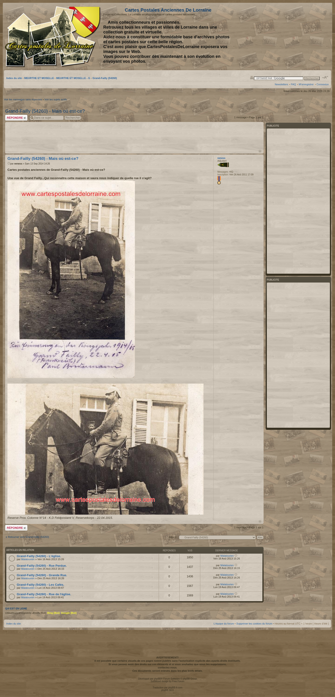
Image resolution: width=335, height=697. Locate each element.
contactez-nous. (167, 667)
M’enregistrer (306, 84)
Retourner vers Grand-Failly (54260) (28, 537)
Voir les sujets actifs (55, 99)
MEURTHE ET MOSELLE (39, 78)
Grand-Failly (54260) (104, 78)
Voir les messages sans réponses (23, 99)
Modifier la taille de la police (325, 77)
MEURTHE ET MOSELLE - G (73, 78)
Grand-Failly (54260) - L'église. (39, 556)
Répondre (16, 118)
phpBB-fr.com (175, 687)
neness (18, 163)
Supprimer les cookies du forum (254, 623)
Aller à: (173, 537)
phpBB (157, 678)
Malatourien (27, 559)
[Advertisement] (292, 36)
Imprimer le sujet (252, 77)
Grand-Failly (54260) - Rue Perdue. (42, 565)
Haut (260, 151)
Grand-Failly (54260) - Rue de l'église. (44, 594)
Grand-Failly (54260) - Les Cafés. (40, 584)
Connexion (322, 84)
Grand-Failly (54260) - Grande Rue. (42, 575)
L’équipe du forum (224, 623)
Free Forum (178, 681)
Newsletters (281, 84)
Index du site (14, 78)
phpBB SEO (167, 690)
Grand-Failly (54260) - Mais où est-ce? (45, 111)
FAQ (293, 84)
